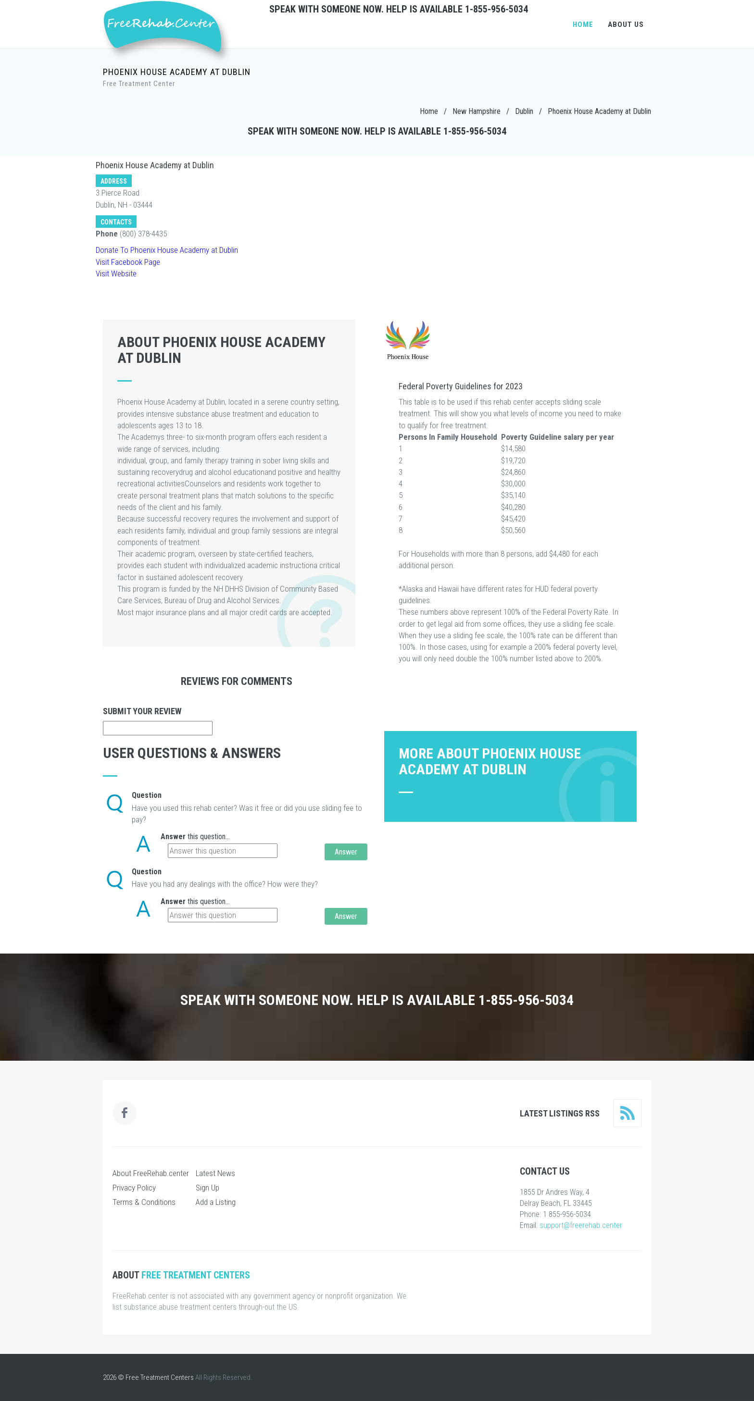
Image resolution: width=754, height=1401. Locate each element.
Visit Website (116, 273)
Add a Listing (216, 1202)
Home (583, 24)
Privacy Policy (134, 1187)
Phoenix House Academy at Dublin (599, 111)
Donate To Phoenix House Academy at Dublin (167, 250)
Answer (173, 836)
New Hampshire (476, 111)
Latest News (215, 1173)
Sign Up (207, 1187)
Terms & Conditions (144, 1202)
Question (147, 795)
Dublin (524, 111)
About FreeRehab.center (151, 1173)
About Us (626, 24)
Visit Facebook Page (128, 262)
